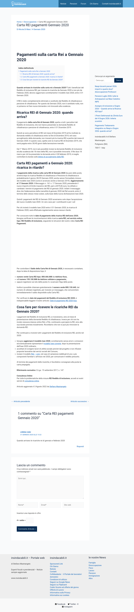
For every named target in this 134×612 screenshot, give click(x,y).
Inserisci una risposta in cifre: (29, 514)
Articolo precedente (20, 401)
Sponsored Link (56, 564)
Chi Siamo (94, 4)
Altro (91, 578)
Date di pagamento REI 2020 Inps (64, 300)
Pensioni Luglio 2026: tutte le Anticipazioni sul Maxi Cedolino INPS (108, 99)
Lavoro (91, 571)
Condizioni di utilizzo (58, 579)
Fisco (91, 568)
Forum (83, 4)
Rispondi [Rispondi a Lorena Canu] (80, 446)
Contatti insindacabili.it (111, 4)
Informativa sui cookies (59, 595)
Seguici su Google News (60, 582)
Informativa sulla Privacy (60, 592)
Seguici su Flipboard (58, 585)
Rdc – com (35, 354)
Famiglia (92, 563)
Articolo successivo (80, 401)
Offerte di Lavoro (57, 590)
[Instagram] (67, 607)
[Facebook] (60, 604)
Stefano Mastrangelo (58, 386)
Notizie (63, 4)
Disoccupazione (95, 565)
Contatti (53, 572)
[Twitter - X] (73, 604)
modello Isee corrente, (53, 343)
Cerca (118, 80)
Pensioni (73, 4)
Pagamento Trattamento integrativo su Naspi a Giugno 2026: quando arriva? (107, 128)
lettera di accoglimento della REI (51, 157)
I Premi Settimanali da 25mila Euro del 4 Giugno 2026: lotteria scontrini (108, 118)
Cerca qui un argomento (105, 76)
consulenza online (31, 381)
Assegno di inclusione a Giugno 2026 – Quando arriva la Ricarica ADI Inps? (108, 108)
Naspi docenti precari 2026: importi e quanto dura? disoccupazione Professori (106, 89)
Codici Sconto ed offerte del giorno (64, 587)
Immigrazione (94, 576)
